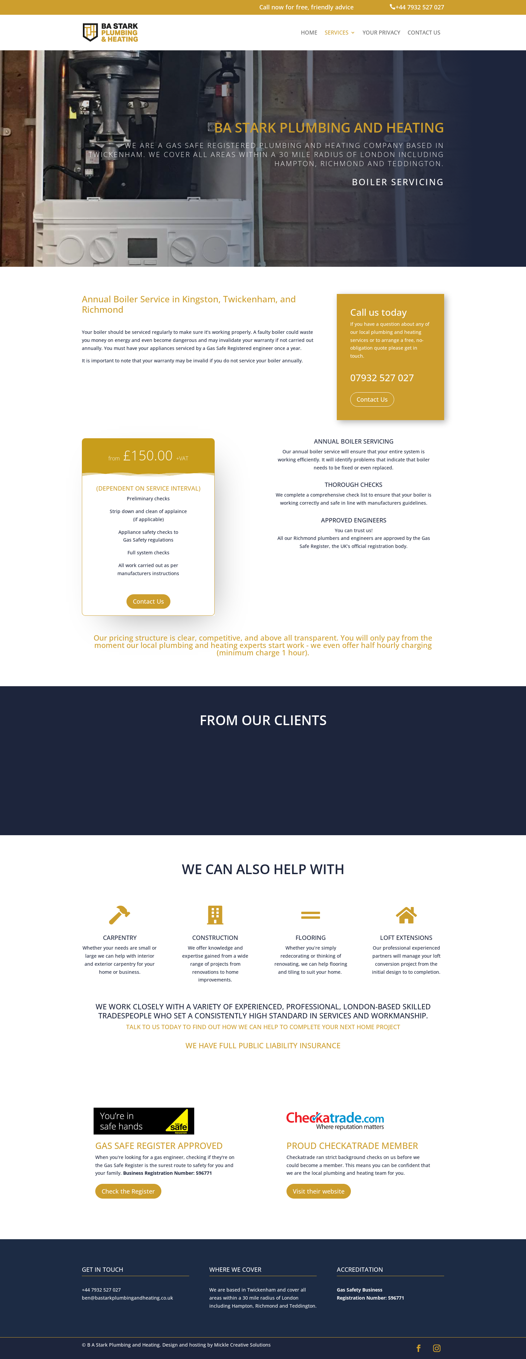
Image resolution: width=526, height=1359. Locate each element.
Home (309, 32)
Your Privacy (381, 32)
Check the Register (128, 1191)
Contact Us (424, 32)
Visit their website (319, 1191)
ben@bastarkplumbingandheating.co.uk (127, 1298)
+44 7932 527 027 (420, 7)
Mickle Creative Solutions (242, 1345)
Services (337, 32)
